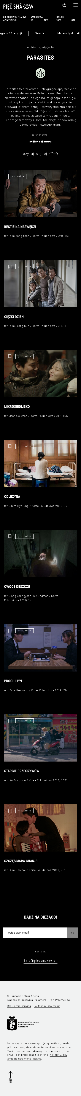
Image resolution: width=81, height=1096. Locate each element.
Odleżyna (12, 497)
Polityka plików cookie (47, 1006)
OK (72, 932)
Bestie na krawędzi (20, 227)
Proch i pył (13, 681)
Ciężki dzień (14, 317)
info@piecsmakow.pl (40, 960)
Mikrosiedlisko (17, 407)
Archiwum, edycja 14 (40, 47)
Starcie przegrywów (21, 771)
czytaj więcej (35, 154)
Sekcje (39, 33)
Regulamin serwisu (19, 1006)
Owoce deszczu (17, 587)
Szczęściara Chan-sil (22, 861)
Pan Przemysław (59, 1000)
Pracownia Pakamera (33, 1000)
